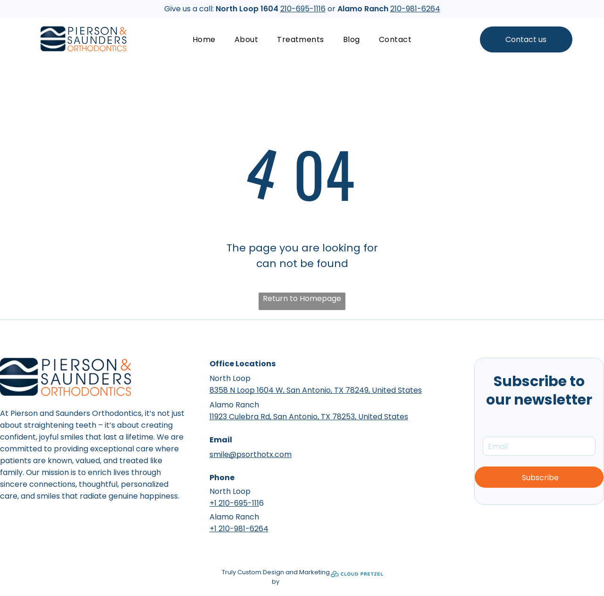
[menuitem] (204, 39)
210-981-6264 (415, 8)
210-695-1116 (303, 8)
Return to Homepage (302, 298)
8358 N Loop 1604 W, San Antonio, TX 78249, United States (316, 390)
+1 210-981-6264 (239, 528)
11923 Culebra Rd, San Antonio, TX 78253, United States (309, 416)
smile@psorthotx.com (251, 454)
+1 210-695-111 (234, 503)
